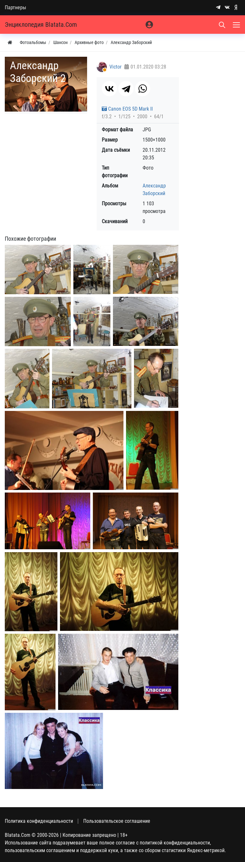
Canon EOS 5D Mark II (127, 109)
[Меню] (237, 24)
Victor (115, 67)
